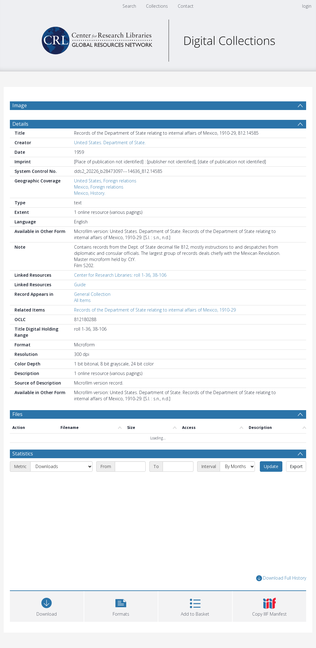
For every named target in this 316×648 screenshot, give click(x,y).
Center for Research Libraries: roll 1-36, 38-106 (120, 275)
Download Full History (281, 578)
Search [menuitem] (129, 6)
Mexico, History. (89, 193)
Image (19, 105)
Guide (80, 284)
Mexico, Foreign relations (98, 187)
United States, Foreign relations (105, 181)
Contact (185, 6)
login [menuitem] (306, 6)
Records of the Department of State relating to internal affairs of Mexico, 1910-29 (155, 310)
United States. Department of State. (110, 142)
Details (20, 123)
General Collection (92, 294)
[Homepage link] (158, 39)
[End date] (178, 466)
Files (17, 414)
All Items (82, 300)
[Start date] (130, 466)
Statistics (22, 453)
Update (271, 466)
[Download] (47, 605)
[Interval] (237, 466)
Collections (157, 6)
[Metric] (61, 466)
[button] (121, 605)
